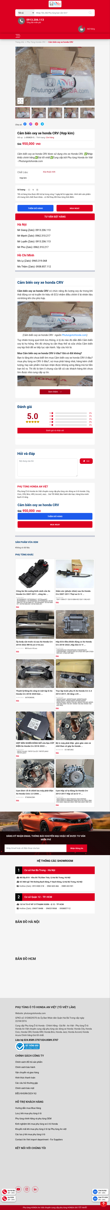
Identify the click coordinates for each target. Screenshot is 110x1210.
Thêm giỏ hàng (35, 208)
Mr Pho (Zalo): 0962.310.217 (33, 247)
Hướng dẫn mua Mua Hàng (28, 1108)
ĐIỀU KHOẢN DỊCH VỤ (25, 1093)
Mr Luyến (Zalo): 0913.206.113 (34, 241)
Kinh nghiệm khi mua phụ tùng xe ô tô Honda (36, 1124)
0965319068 (51, 908)
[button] (92, 76)
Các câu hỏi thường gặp (26, 1083)
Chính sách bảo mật (24, 1088)
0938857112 (65, 908)
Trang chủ (19, 42)
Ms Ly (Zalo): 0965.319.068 (32, 260)
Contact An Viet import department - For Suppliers (39, 1139)
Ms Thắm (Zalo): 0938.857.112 (34, 266)
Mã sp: (20, 137)
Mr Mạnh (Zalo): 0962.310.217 (33, 235)
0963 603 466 (53, 886)
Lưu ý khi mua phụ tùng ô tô (28, 1113)
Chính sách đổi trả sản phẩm (28, 1062)
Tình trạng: (40, 137)
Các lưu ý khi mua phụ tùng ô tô (30, 1134)
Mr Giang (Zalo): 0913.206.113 (34, 230)
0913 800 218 (38, 886)
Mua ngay (74, 208)
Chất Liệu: (22, 172)
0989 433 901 (67, 886)
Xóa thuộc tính (49, 172)
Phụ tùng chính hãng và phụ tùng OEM (33, 1118)
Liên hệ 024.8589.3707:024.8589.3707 (36, 1040)
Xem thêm (55, 392)
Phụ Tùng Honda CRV (36, 42)
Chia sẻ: (18, 125)
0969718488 (37, 908)
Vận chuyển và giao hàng (27, 1072)
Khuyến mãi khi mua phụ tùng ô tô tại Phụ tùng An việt (40, 1129)
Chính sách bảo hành (25, 1067)
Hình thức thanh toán (25, 1077)
